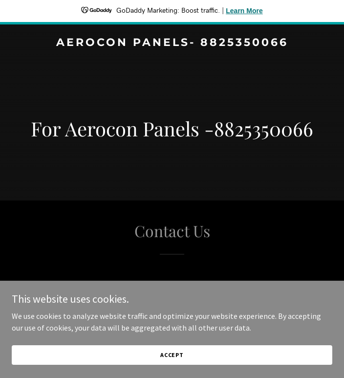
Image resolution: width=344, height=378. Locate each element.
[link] (172, 43)
